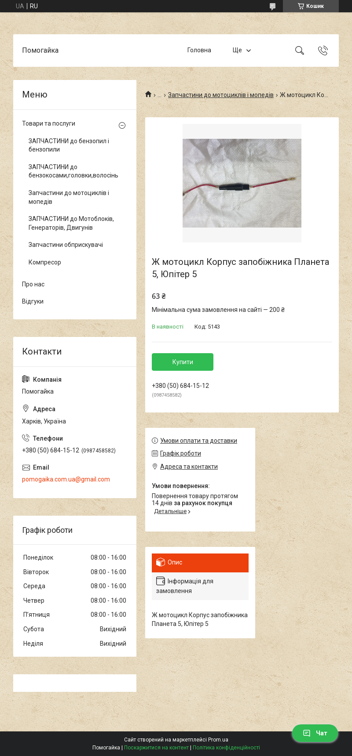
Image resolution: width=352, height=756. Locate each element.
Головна (199, 50)
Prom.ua (218, 740)
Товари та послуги (48, 123)
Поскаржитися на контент (156, 748)
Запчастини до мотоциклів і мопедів (221, 94)
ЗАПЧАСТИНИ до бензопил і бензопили (69, 145)
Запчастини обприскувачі (66, 244)
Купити (182, 361)
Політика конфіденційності (226, 748)
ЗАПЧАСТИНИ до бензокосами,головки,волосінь (73, 171)
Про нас (33, 284)
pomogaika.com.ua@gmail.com (66, 479)
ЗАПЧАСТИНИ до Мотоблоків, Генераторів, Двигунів (71, 223)
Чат (315, 733)
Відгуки (33, 301)
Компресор (45, 262)
